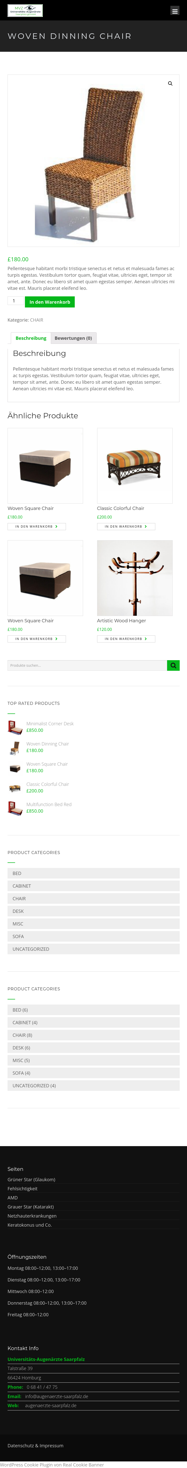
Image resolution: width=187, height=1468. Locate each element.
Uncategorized (31, 949)
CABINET (22, 886)
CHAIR (36, 320)
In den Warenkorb (49, 302)
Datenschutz (21, 1446)
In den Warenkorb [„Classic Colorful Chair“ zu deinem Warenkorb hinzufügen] (123, 526)
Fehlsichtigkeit (23, 1189)
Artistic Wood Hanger (121, 621)
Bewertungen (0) (73, 338)
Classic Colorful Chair (120, 508)
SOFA (18, 936)
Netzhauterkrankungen (32, 1216)
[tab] (31, 338)
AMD (13, 1198)
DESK (18, 911)
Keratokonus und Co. (30, 1225)
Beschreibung (31, 338)
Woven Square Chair (31, 508)
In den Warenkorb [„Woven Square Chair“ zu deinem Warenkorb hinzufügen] (34, 526)
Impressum (51, 1446)
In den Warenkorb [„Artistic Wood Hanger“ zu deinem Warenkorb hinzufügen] (123, 639)
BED (17, 873)
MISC (18, 924)
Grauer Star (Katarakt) (31, 1207)
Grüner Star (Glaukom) (31, 1179)
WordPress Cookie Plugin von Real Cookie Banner (52, 1465)
